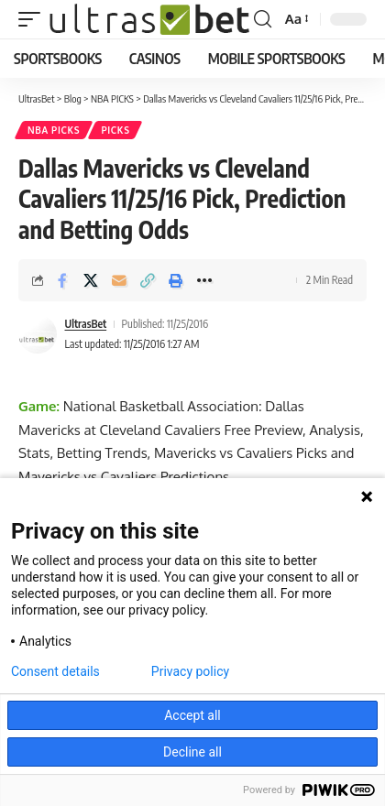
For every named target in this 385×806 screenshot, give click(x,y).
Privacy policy (190, 671)
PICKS (115, 130)
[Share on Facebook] (62, 280)
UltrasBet (86, 324)
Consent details (55, 671)
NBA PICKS (54, 130)
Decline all (192, 752)
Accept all (192, 715)
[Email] (119, 280)
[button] (34, 19)
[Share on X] (91, 280)
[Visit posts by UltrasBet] (37, 334)
